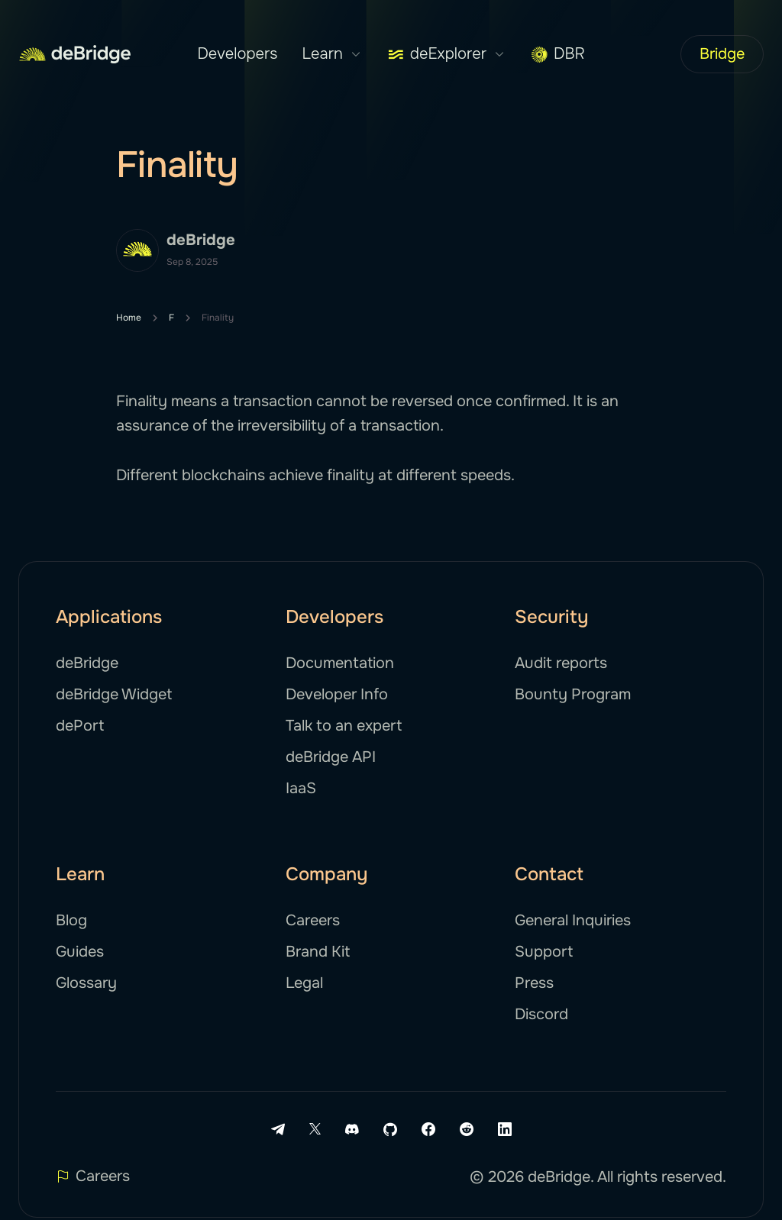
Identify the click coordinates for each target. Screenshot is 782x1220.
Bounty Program (573, 694)
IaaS (301, 788)
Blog (71, 920)
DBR (558, 53)
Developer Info (337, 694)
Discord (541, 1014)
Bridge (722, 53)
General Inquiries (573, 920)
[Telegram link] (278, 1129)
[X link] (315, 1128)
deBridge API (331, 757)
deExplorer (446, 54)
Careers (313, 920)
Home (128, 317)
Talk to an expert (344, 725)
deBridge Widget (114, 694)
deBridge (87, 663)
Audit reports (561, 663)
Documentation (340, 663)
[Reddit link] (466, 1129)
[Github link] (390, 1129)
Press (534, 982)
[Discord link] (352, 1129)
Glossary (86, 982)
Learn (332, 54)
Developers (237, 53)
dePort (80, 725)
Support (544, 951)
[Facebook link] (428, 1129)
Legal (304, 982)
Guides (80, 951)
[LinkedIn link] (505, 1129)
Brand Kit (318, 951)
